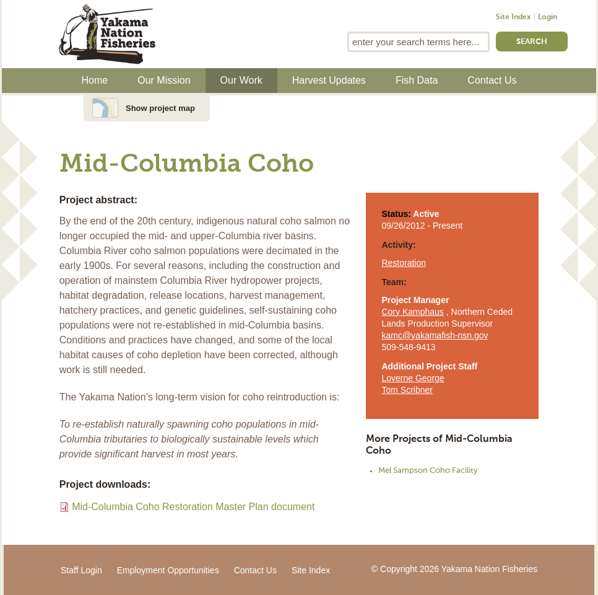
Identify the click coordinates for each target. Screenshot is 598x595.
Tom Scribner (406, 390)
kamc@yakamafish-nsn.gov (434, 335)
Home (95, 80)
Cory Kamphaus (412, 312)
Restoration (403, 263)
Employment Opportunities (168, 570)
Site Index (513, 17)
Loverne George (412, 378)
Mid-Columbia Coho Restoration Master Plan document (193, 506)
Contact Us (491, 80)
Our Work (241, 80)
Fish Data (417, 80)
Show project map (160, 108)
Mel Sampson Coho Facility (428, 471)
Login (547, 17)
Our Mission (163, 80)
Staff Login (81, 570)
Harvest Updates (329, 80)
